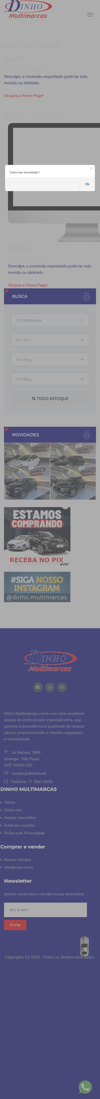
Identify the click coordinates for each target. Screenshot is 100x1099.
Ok (87, 184)
